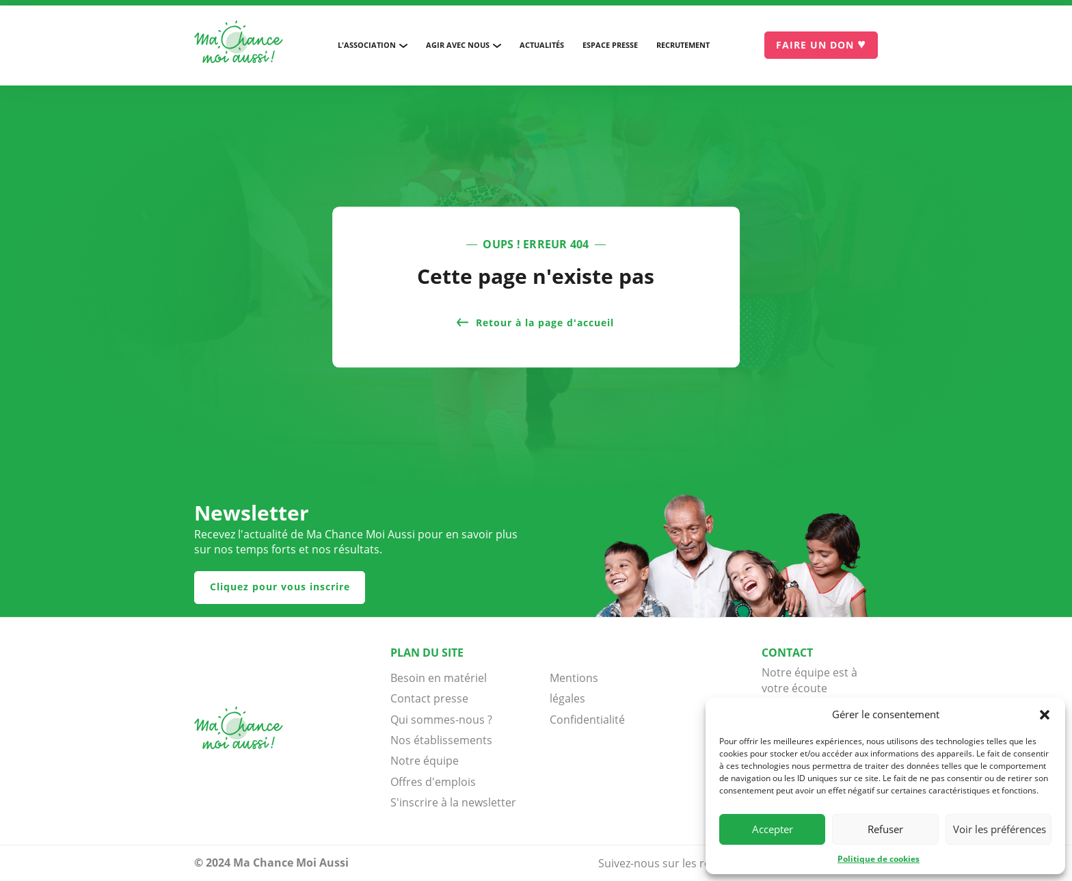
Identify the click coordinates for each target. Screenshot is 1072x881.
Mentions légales (574, 688)
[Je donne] (821, 45)
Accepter (772, 829)
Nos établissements (441, 740)
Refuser (885, 829)
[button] (1044, 715)
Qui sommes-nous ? (441, 719)
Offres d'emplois (433, 781)
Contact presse (429, 698)
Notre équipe (424, 760)
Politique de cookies (879, 859)
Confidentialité (584, 719)
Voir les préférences (999, 829)
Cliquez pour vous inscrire (280, 586)
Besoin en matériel (438, 677)
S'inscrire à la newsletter (453, 802)
